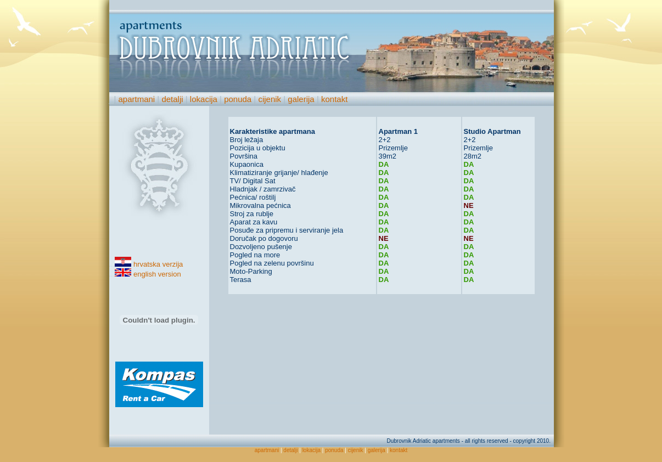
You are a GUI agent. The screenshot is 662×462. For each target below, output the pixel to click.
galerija (301, 99)
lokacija (203, 99)
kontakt (334, 99)
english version (157, 274)
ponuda (237, 99)
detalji (172, 99)
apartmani (136, 99)
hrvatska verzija (158, 264)
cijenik (269, 99)
